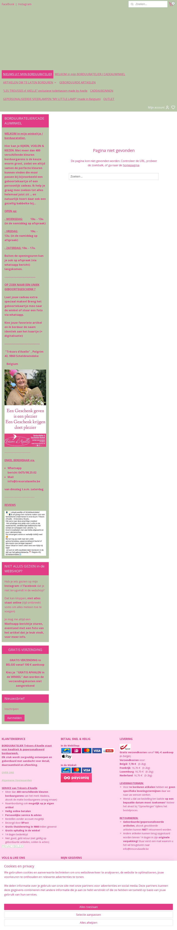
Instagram (24, 4)
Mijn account (158, 107)
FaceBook (8, 4)
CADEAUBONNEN (101, 91)
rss (100, 923)
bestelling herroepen (114, 923)
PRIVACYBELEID (12, 846)
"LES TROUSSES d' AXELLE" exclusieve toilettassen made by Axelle (45, 91)
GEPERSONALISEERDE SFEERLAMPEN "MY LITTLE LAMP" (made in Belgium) (52, 99)
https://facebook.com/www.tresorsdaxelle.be (27, 908)
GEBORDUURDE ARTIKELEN (77, 82)
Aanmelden (14, 718)
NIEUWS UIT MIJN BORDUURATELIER (27, 74)
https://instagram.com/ (14, 896)
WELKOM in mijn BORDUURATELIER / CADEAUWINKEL (90, 74)
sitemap (93, 923)
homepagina (131, 165)
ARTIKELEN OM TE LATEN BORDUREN (30, 82)
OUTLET (108, 99)
